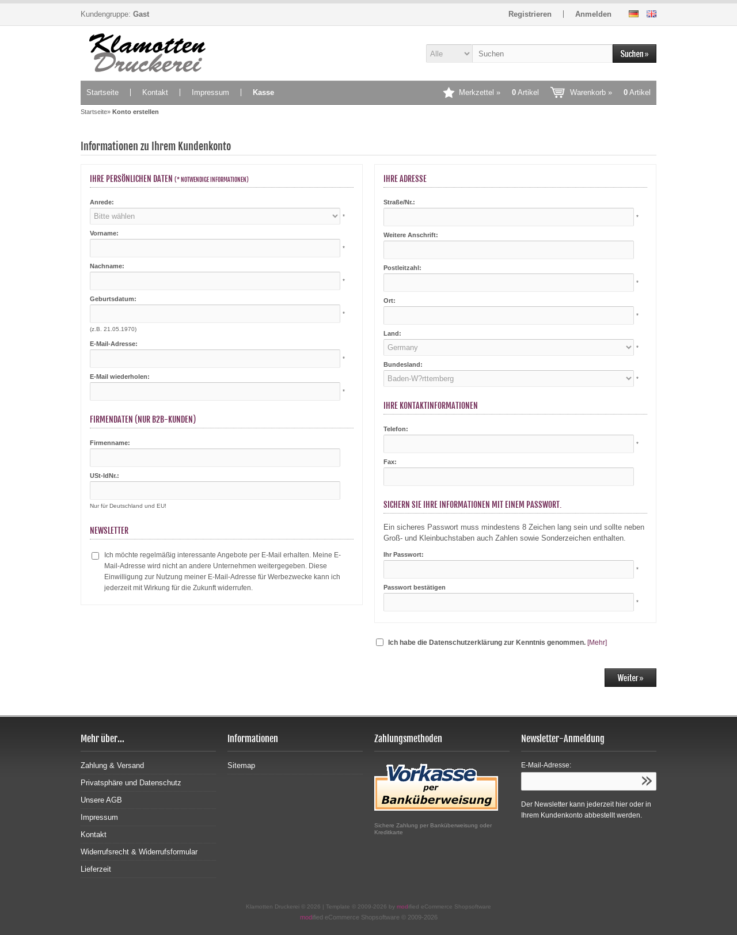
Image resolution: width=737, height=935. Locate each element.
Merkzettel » (499, 92)
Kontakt (155, 92)
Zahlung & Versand (112, 765)
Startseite (102, 92)
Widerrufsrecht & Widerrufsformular (139, 851)
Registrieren (530, 14)
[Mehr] (597, 642)
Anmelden (593, 14)
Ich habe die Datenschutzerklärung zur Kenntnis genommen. (487, 642)
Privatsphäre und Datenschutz (131, 782)
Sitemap (241, 765)
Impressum (210, 92)
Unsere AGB (101, 800)
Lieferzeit (96, 869)
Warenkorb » (610, 92)
